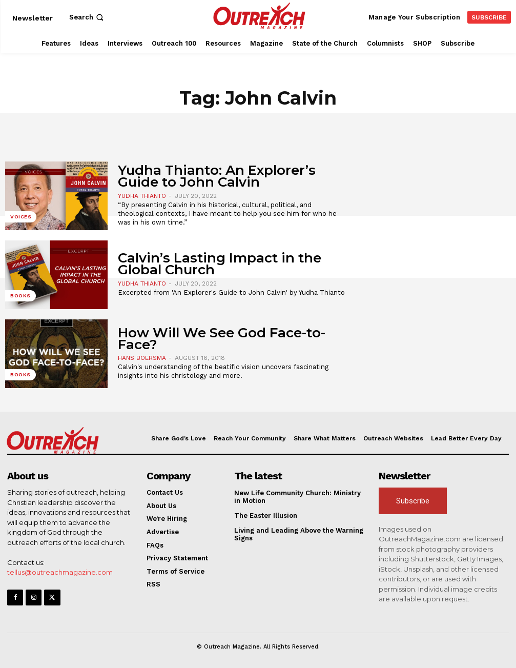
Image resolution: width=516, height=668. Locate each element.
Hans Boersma (142, 357)
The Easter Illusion (265, 515)
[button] (87, 17)
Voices (20, 216)
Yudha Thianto (142, 195)
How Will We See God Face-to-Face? (221, 339)
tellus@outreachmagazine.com (60, 572)
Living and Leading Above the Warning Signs (298, 534)
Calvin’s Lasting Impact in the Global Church (219, 264)
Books (20, 295)
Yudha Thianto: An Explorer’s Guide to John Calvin (217, 176)
